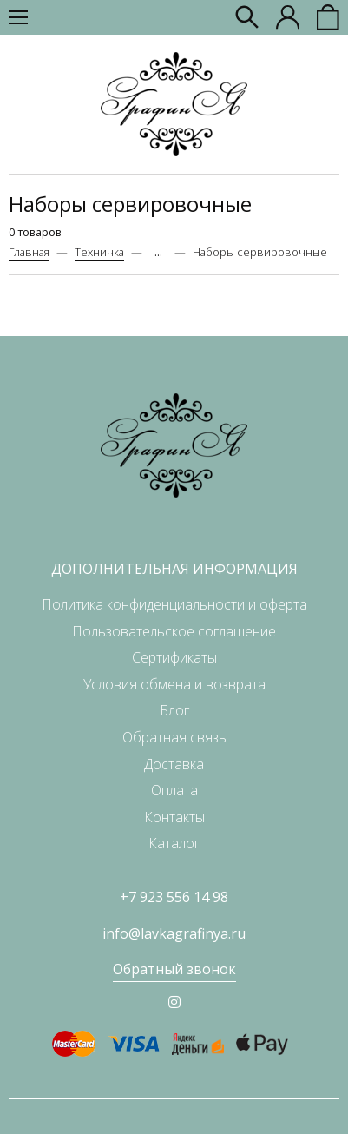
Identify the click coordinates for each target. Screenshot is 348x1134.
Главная (29, 252)
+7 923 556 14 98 (174, 897)
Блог (174, 710)
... (158, 252)
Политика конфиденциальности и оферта (174, 604)
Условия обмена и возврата (174, 684)
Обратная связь (174, 737)
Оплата (174, 790)
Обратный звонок (174, 969)
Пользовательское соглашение (174, 631)
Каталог (174, 843)
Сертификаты (174, 657)
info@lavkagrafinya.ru (174, 933)
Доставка (174, 764)
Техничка (99, 252)
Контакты (174, 817)
